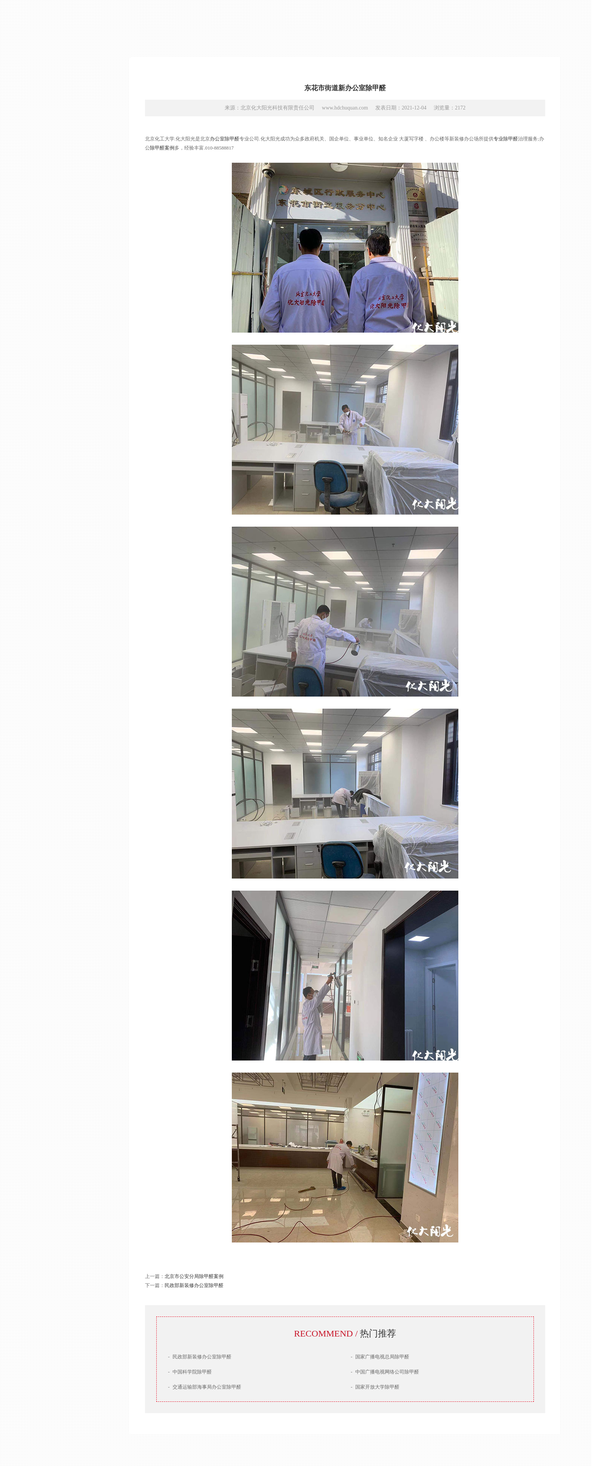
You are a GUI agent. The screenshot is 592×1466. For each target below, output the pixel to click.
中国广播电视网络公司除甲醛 (385, 1372)
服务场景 (49, 794)
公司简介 (49, 753)
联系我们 (49, 808)
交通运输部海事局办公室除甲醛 (204, 1387)
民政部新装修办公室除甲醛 (194, 1285)
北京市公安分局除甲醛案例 (194, 1276)
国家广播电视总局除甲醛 (380, 1357)
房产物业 (240, 26)
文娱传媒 (277, 26)
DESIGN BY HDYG (29, 1434)
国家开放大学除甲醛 (375, 1387)
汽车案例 (425, 26)
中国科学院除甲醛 (190, 1372)
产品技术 (49, 767)
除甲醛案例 (162, 148)
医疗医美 (351, 26)
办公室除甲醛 (224, 139)
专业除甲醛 (505, 139)
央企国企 (203, 26)
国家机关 (129, 26)
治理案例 (49, 780)
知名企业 (166, 26)
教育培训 (314, 26)
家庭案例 (388, 26)
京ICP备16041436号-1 (32, 1424)
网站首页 (49, 740)
